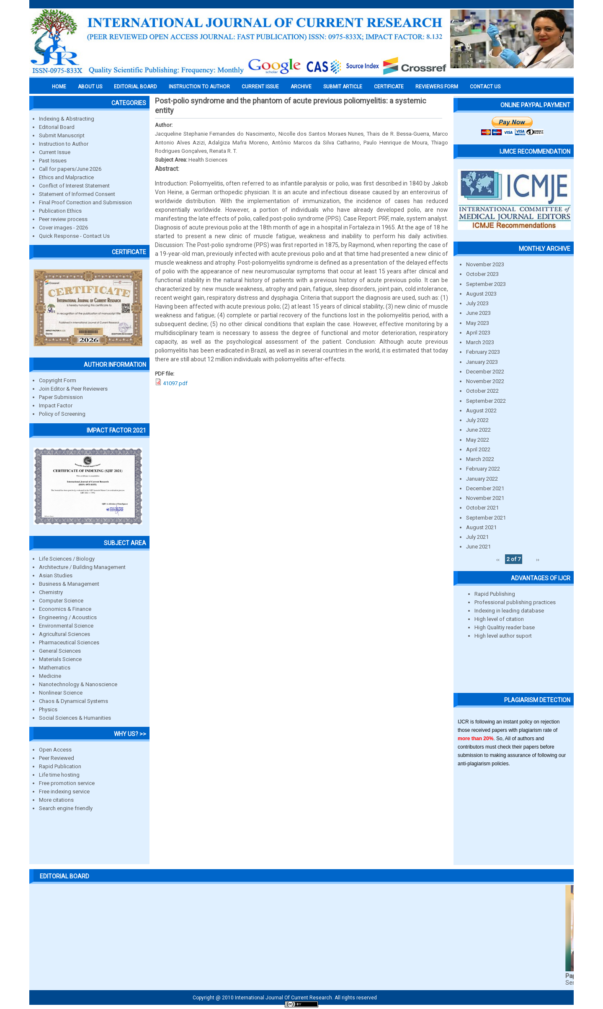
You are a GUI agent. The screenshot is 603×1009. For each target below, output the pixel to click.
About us (90, 87)
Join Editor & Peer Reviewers (73, 389)
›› (537, 559)
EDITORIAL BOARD (135, 87)
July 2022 (477, 420)
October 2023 (482, 274)
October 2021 (482, 507)
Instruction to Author (63, 144)
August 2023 (481, 294)
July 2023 (477, 303)
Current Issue (260, 87)
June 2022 (478, 430)
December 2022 (485, 371)
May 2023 (477, 323)
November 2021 (485, 498)
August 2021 (481, 527)
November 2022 (485, 381)
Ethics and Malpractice (66, 177)
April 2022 (478, 449)
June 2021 (478, 546)
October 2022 (482, 391)
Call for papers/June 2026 (70, 169)
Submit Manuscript (62, 135)
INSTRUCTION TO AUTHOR (199, 87)
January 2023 (482, 362)
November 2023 (485, 264)
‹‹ (498, 559)
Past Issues (53, 160)
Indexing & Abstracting (66, 119)
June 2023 (478, 313)
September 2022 (486, 401)
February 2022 (483, 469)
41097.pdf (175, 383)
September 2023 (486, 284)
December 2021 (485, 488)
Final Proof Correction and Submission (85, 202)
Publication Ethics (60, 211)
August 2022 (481, 410)
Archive (301, 87)
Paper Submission (61, 397)
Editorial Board (57, 127)
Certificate (389, 87)
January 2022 (482, 479)
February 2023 (483, 352)
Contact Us (485, 87)
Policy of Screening (62, 414)
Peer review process (63, 219)
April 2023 (478, 332)
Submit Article (342, 87)
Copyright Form (57, 380)
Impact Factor (55, 405)
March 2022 (480, 459)
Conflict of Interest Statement (74, 186)
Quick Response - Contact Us (74, 236)
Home (59, 87)
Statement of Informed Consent (77, 194)
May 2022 (477, 440)
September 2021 (486, 518)
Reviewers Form (436, 87)
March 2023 (480, 342)
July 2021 (477, 537)
